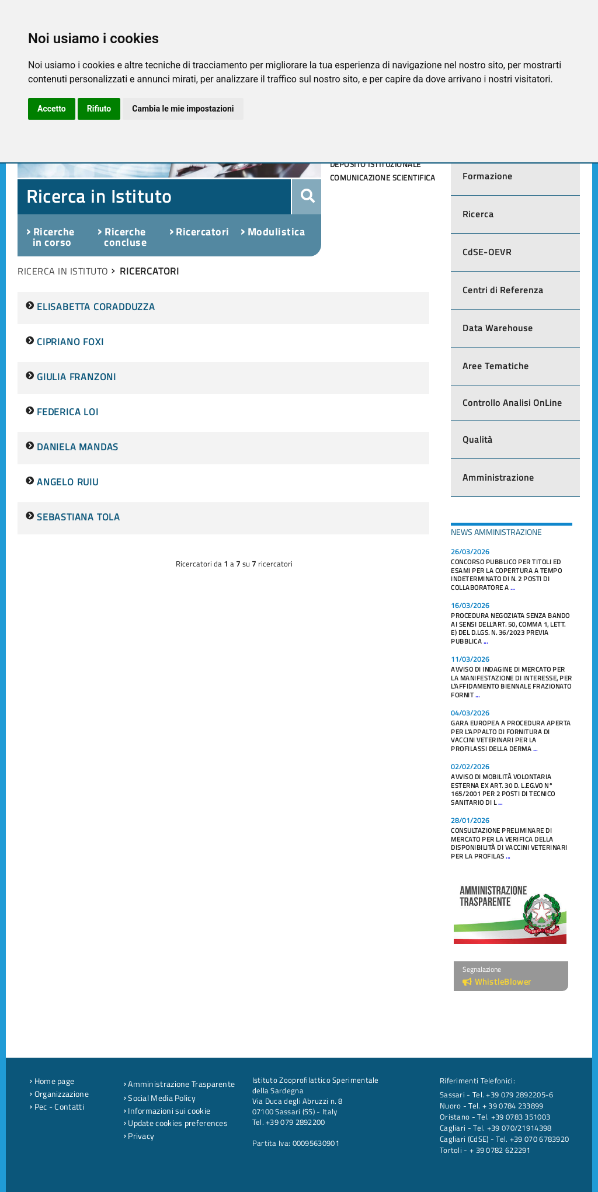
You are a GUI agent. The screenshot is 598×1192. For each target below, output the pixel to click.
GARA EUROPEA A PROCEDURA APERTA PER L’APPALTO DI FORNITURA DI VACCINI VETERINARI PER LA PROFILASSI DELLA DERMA (511, 735)
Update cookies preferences (175, 1123)
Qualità (478, 439)
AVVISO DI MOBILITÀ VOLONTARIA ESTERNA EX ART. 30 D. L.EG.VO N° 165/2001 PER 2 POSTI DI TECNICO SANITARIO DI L (503, 789)
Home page (51, 1081)
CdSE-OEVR (487, 252)
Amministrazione (498, 477)
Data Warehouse (498, 328)
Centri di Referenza (503, 290)
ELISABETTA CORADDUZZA (96, 307)
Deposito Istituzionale (375, 164)
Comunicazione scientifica (383, 177)
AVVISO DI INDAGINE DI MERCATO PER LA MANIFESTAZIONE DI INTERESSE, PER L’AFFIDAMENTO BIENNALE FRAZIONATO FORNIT (511, 682)
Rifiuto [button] (99, 108)
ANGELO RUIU (68, 482)
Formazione (488, 176)
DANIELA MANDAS (78, 447)
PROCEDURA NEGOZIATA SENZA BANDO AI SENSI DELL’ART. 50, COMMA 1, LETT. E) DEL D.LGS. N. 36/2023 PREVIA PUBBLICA (510, 628)
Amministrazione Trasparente (179, 1084)
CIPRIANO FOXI (70, 342)
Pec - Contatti (56, 1107)
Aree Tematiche (496, 366)
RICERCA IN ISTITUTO (63, 271)
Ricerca (478, 214)
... (512, 587)
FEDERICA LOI (68, 412)
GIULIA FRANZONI (76, 377)
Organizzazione (59, 1094)
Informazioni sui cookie (167, 1111)
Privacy (139, 1136)
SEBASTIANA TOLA (78, 517)
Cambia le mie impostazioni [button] (183, 108)
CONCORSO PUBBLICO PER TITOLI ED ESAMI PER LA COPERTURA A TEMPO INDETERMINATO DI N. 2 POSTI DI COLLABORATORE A (506, 574)
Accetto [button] (51, 108)
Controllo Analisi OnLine (512, 402)
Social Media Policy (159, 1098)
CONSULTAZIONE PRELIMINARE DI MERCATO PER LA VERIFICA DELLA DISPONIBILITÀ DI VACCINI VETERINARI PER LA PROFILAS (509, 843)
